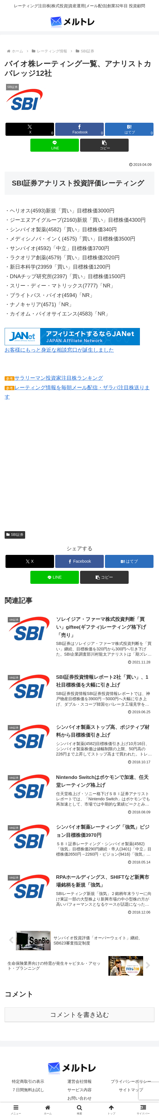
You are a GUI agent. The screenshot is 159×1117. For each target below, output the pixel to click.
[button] (104, 145)
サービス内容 (79, 1089)
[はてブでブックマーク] (129, 129)
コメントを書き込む (79, 1015)
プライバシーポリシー (131, 1081)
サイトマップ (131, 1089)
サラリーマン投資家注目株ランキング (58, 378)
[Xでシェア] (29, 129)
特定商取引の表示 (28, 1081)
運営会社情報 (79, 1081)
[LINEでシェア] (54, 145)
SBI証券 (14, 535)
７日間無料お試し (28, 1089)
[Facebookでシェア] (79, 129)
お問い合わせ (79, 1098)
